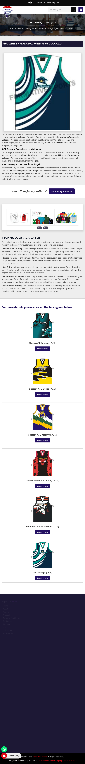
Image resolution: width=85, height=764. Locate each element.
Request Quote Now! (61, 191)
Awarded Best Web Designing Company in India (57, 760)
